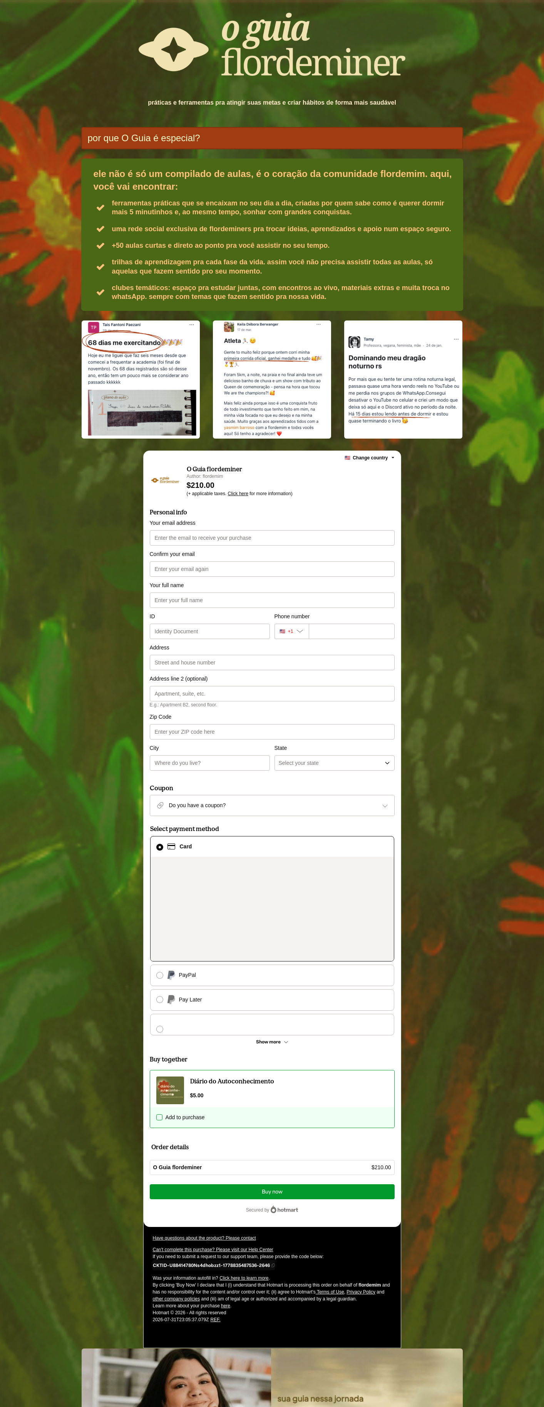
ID (152, 616)
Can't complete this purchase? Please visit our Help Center (213, 1128)
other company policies (176, 1177)
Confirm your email (172, 554)
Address (159, 647)
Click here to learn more (243, 1156)
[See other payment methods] (272, 920)
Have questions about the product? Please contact (204, 1116)
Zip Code (161, 717)
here (225, 1184)
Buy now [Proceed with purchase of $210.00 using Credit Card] (272, 1070)
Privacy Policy (360, 1170)
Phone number (292, 616)
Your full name (167, 585)
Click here (238, 493)
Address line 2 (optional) (179, 679)
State (281, 717)
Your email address (173, 523)
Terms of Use (330, 1170)
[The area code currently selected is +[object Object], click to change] (292, 631)
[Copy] (211, 1143)
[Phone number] (352, 631)
